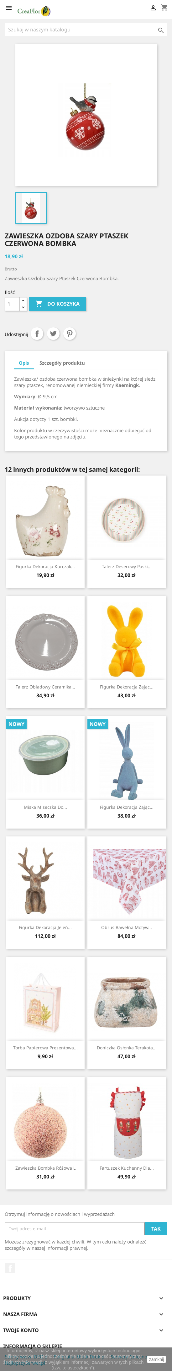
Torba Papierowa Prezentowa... (45, 1048)
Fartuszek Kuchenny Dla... (127, 1168)
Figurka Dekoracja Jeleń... (45, 927)
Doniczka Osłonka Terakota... (127, 1048)
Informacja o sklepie (32, 1346)
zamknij (156, 1359)
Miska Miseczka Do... (45, 807)
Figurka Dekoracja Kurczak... (45, 566)
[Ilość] (12, 304)
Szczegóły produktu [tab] (62, 363)
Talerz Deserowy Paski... (127, 566)
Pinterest (69, 333)
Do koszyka (57, 304)
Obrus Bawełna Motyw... (126, 927)
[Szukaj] (86, 29)
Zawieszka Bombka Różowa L (45, 1168)
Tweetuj (53, 333)
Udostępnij (37, 333)
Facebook (10, 1268)
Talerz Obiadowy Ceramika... (45, 687)
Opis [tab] (24, 363)
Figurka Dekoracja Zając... (127, 687)
